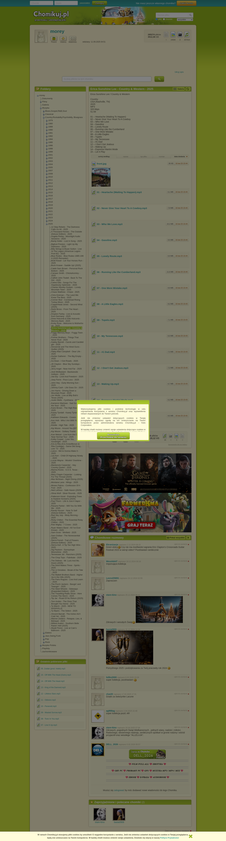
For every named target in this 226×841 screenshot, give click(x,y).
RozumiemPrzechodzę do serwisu (113, 436)
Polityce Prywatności (169, 838)
